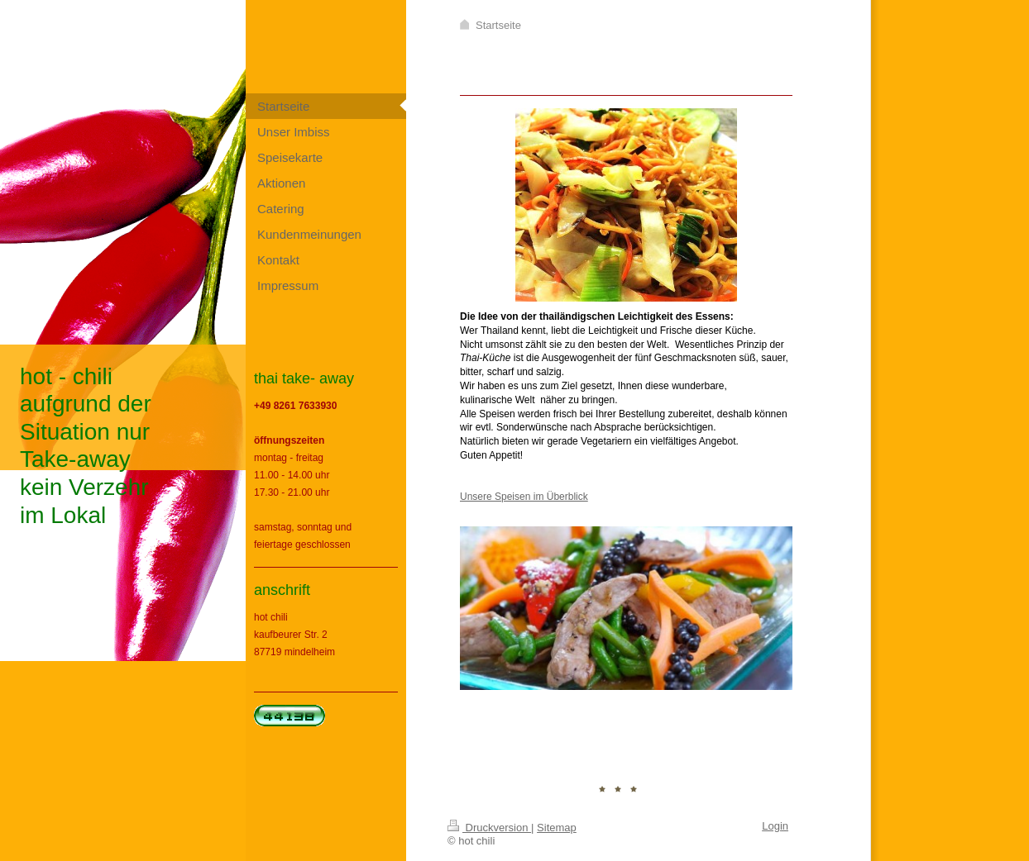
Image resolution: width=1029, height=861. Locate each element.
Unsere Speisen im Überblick (524, 496)
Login (775, 826)
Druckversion (489, 827)
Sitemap (557, 827)
